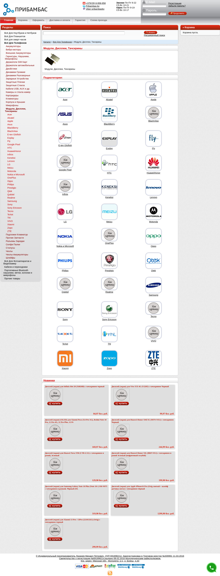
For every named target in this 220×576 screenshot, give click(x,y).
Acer (65, 99)
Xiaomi (65, 368)
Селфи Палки (13, 244)
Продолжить (177, 13)
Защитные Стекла (15, 85)
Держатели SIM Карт (16, 62)
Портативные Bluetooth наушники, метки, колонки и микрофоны (17, 272)
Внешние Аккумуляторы (18, 53)
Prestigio (109, 270)
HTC (109, 173)
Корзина (190, 27)
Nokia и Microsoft (65, 246)
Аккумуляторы (13, 46)
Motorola (153, 222)
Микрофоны (12, 105)
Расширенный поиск (154, 35)
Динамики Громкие (15, 72)
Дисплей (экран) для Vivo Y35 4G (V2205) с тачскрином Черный (140, 386)
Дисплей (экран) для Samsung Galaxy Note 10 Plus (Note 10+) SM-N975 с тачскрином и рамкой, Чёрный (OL (76, 487)
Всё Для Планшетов (14, 36)
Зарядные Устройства (17, 78)
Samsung (153, 295)
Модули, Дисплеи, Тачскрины (15, 110)
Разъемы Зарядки (15, 241)
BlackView (153, 121)
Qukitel (65, 292)
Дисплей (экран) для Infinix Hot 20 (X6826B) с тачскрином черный (74, 386)
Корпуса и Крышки (15, 102)
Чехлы (9, 251)
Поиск (47, 27)
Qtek (153, 270)
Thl (109, 344)
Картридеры (12, 95)
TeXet (65, 344)
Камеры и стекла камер (18, 92)
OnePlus (109, 243)
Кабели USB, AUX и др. (18, 88)
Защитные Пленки (15, 82)
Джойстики (11, 68)
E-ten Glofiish (65, 145)
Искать (150, 32)
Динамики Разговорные (18, 75)
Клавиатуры (12, 98)
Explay (109, 148)
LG (65, 222)
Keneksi (109, 197)
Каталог (47, 42)
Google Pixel (65, 170)
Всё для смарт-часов (15, 39)
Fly (153, 148)
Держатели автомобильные (20, 65)
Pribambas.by (93, 6)
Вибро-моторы (13, 49)
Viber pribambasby (95, 9)
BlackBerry (109, 124)
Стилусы (10, 248)
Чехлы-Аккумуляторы (17, 254)
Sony (65, 319)
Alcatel (109, 99)
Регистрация (175, 3)
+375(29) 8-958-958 (96, 3)
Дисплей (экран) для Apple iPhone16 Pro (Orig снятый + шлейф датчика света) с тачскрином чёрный (140, 487)
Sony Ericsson (109, 319)
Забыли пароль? (177, 6)
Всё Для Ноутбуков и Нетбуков (20, 33)
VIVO (153, 341)
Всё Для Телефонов (62, 42)
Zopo (109, 368)
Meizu (109, 222)
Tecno (153, 316)
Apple (153, 99)
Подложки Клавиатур (17, 234)
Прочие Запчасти (15, 238)
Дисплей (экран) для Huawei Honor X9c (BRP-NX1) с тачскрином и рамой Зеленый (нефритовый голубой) (141, 454)
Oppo (153, 246)
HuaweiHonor (153, 173)
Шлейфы (10, 258)
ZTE (153, 368)
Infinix (65, 194)
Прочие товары (12, 278)
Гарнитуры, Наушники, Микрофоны (17, 57)
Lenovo (153, 197)
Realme (109, 292)
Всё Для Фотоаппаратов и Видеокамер (17, 262)
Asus (65, 124)
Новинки (49, 380)
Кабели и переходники (16, 267)
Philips (65, 270)
